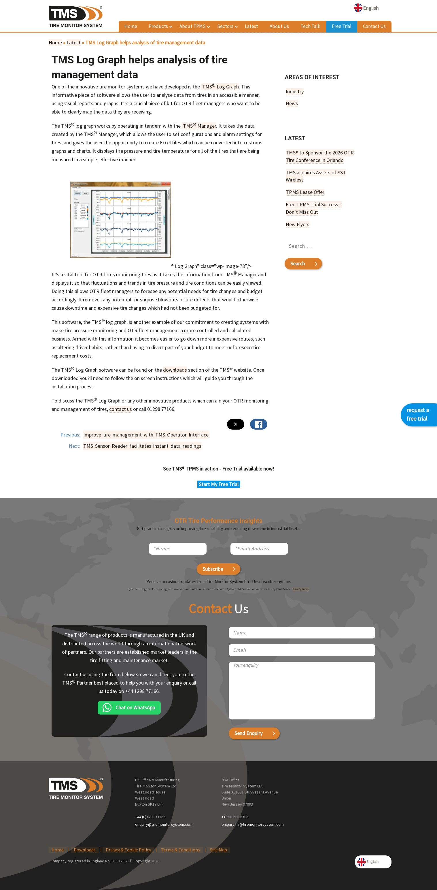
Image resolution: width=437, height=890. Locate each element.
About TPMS (192, 26)
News (292, 103)
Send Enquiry (248, 733)
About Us (279, 26)
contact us (120, 409)
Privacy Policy (300, 589)
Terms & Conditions (180, 850)
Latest (251, 26)
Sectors (225, 26)
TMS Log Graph (220, 86)
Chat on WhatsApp (135, 707)
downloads (175, 369)
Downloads (85, 850)
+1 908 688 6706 (235, 816)
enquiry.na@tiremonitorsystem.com (253, 824)
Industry (295, 91)
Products (158, 26)
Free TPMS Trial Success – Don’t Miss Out (314, 208)
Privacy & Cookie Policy (128, 850)
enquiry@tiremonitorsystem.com (163, 824)
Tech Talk (310, 26)
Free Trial (341, 26)
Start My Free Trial (219, 484)
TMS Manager (199, 125)
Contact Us (374, 26)
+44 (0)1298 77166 (150, 816)
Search (297, 263)
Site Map (218, 850)
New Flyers (297, 224)
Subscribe (213, 569)
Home (130, 26)
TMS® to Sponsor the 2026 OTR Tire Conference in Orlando (320, 156)
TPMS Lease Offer (305, 192)
